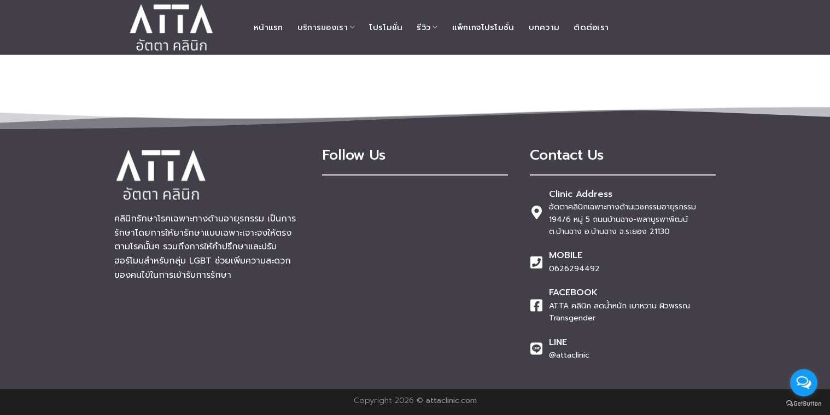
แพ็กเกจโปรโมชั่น (483, 27)
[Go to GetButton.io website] (803, 403)
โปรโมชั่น (385, 27)
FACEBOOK (573, 292)
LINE (558, 342)
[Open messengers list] (803, 382)
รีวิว (427, 27)
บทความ (544, 27)
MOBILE (565, 255)
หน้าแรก (268, 27)
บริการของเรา (326, 27)
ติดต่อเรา (591, 27)
